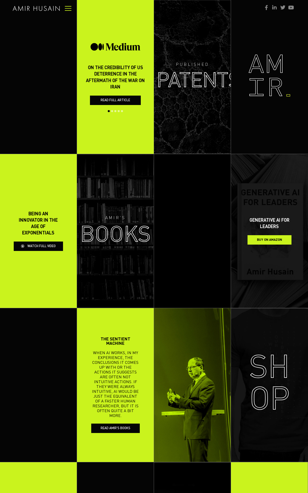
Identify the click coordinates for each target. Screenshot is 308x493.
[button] (109, 105)
